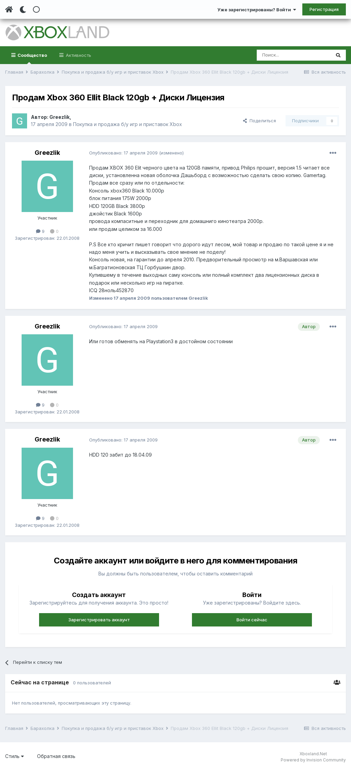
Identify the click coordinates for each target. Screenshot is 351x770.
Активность (77, 55)
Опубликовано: (123, 153)
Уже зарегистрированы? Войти (256, 9)
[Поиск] (293, 55)
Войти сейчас (252, 619)
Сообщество (31, 58)
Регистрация (324, 9)
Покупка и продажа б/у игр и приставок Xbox (127, 124)
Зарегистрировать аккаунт (99, 619)
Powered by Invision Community (313, 759)
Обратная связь (56, 756)
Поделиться (259, 120)
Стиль (14, 756)
